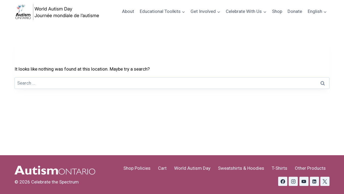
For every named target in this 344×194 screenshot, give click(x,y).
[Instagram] (293, 181)
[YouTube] (304, 181)
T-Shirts (279, 168)
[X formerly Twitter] (324, 181)
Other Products (310, 168)
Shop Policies (136, 168)
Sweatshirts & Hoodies (241, 168)
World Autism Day (192, 168)
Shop (277, 11)
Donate (295, 11)
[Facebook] (282, 181)
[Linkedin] (314, 181)
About (128, 11)
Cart (162, 168)
